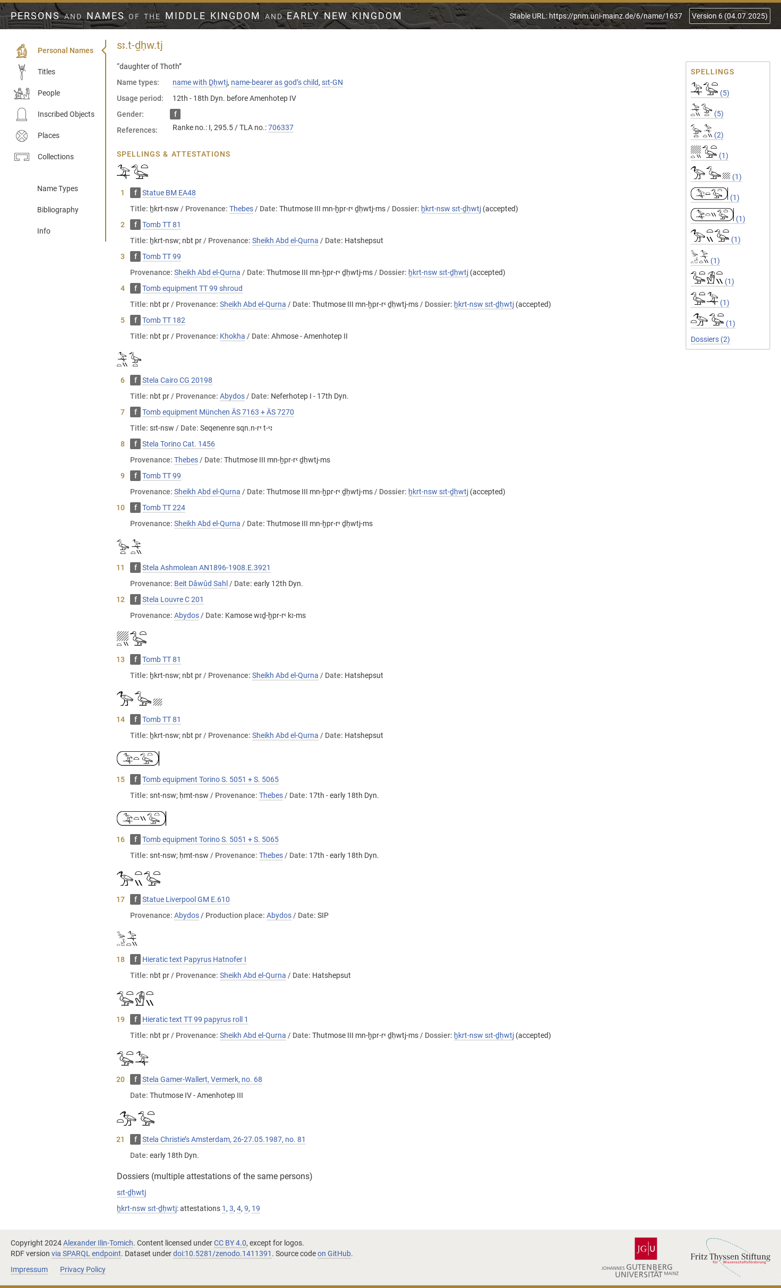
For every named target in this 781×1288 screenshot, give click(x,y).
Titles (34, 72)
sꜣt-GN (332, 82)
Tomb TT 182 (163, 320)
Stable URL (596, 16)
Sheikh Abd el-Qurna (285, 240)
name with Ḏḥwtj (200, 82)
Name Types (57, 188)
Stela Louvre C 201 (173, 599)
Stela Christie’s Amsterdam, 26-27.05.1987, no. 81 (224, 1139)
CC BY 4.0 (230, 1243)
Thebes (241, 208)
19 (256, 1208)
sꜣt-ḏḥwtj (131, 1192)
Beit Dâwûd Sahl (201, 583)
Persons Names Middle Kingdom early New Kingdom (206, 16)
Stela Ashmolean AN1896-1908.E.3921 (206, 567)
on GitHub (334, 1253)
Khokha (232, 336)
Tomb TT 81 (161, 224)
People (37, 93)
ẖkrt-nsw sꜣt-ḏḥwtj (451, 208)
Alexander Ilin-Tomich (98, 1243)
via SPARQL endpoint (86, 1253)
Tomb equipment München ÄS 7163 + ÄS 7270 (218, 412)
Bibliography (58, 209)
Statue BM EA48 (169, 192)
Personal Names (53, 51)
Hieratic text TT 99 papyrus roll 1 (195, 1019)
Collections (44, 157)
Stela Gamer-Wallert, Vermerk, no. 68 (202, 1079)
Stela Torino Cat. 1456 (178, 444)
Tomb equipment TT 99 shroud (192, 288)
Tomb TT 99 (161, 256)
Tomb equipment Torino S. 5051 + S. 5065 (210, 779)
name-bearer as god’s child (275, 82)
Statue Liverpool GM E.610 (186, 899)
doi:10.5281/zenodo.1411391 (222, 1253)
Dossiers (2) (710, 339)
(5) (710, 93)
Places (36, 136)
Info (43, 231)
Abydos (232, 396)
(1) (709, 155)
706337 (281, 127)
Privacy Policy (83, 1269)
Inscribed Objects (54, 115)
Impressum (29, 1269)
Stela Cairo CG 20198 (177, 380)
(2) (707, 135)
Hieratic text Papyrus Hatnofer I (194, 959)
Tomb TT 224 (163, 507)
